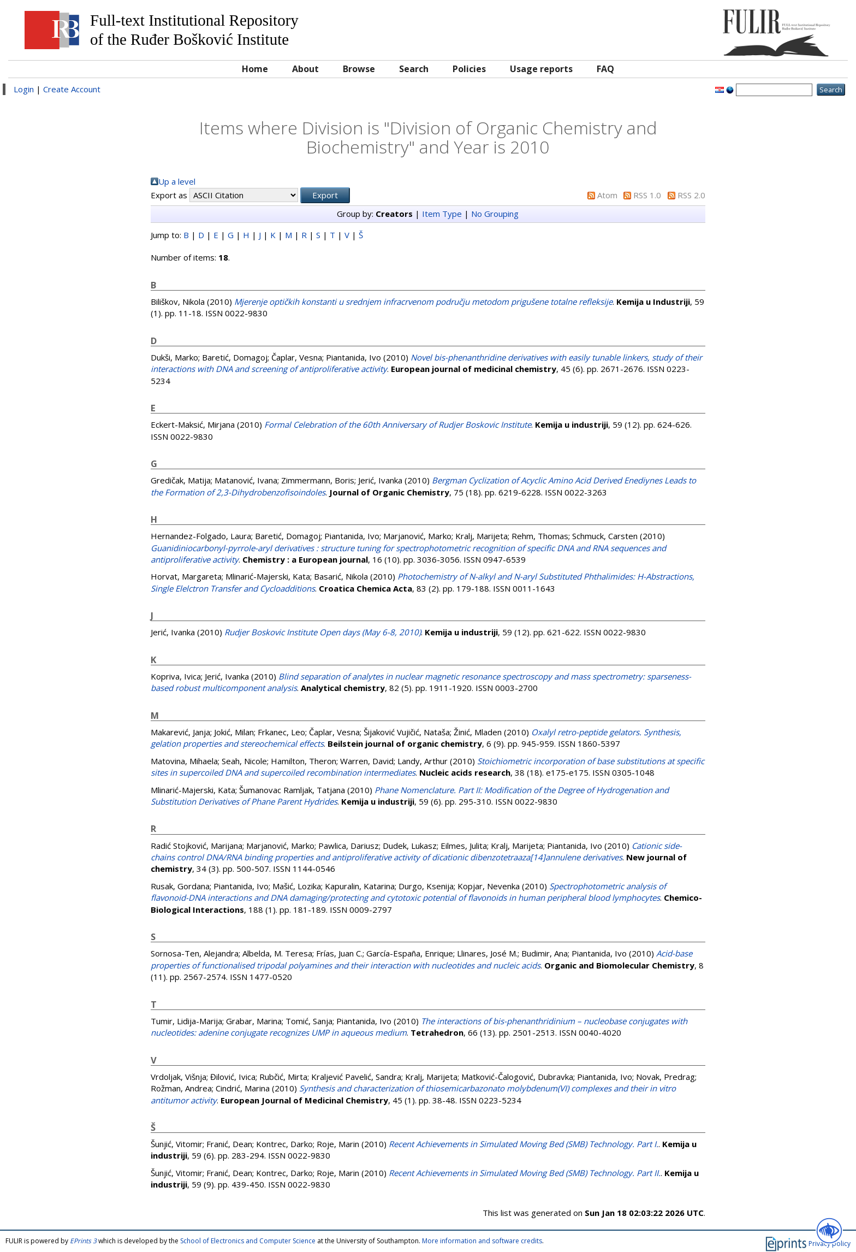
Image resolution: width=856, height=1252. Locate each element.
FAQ (605, 69)
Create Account (71, 89)
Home (255, 69)
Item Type (442, 213)
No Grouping (495, 213)
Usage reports (541, 69)
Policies (469, 69)
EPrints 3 (83, 1240)
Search (414, 69)
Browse (359, 69)
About (305, 69)
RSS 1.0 (647, 195)
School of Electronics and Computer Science (248, 1240)
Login (24, 89)
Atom (607, 195)
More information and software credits (482, 1240)
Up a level (176, 181)
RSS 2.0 (691, 195)
